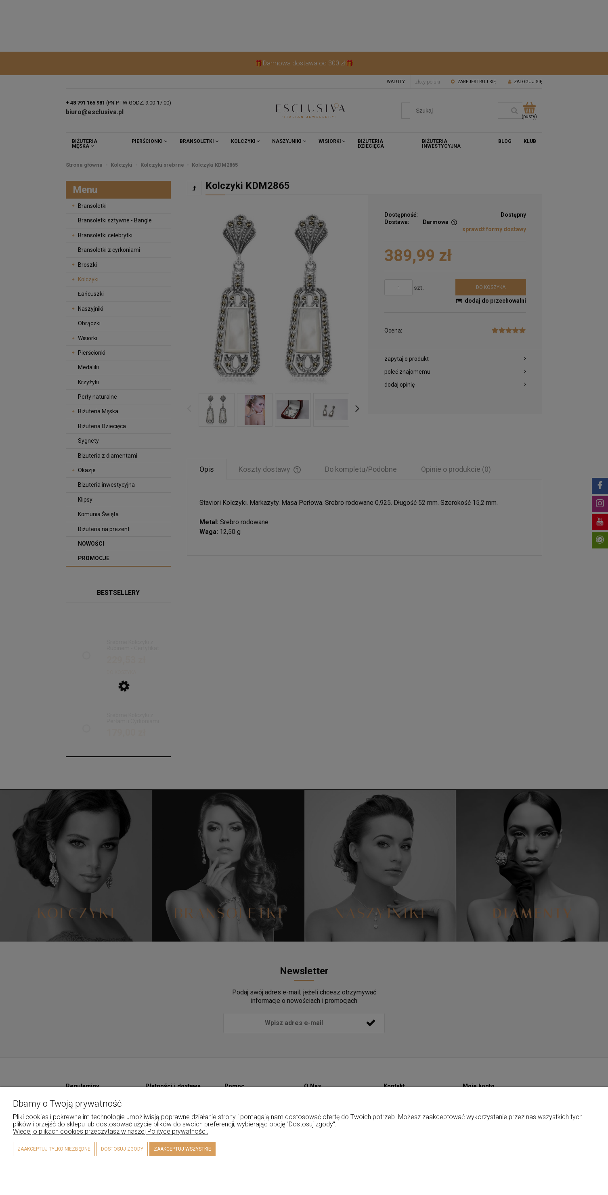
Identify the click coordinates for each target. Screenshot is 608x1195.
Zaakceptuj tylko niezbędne (53, 1149)
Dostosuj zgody (122, 1149)
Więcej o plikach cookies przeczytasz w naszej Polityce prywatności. (110, 1131)
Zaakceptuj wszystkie (182, 1149)
